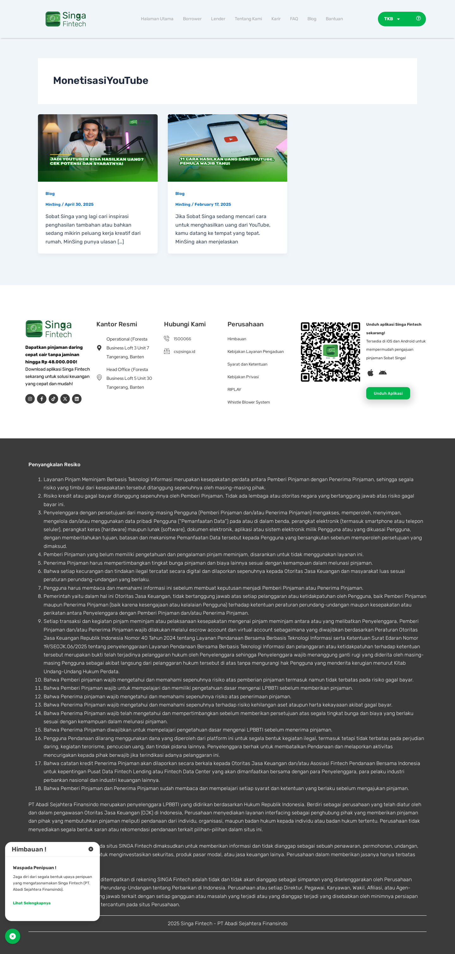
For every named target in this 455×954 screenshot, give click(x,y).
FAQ (294, 19)
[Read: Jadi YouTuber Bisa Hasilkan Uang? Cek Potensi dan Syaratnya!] (98, 147)
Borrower (192, 19)
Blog (311, 19)
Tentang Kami (248, 19)
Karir (276, 19)
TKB (392, 19)
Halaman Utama (157, 19)
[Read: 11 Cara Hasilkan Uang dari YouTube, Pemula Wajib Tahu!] (228, 147)
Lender (218, 19)
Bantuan (334, 19)
